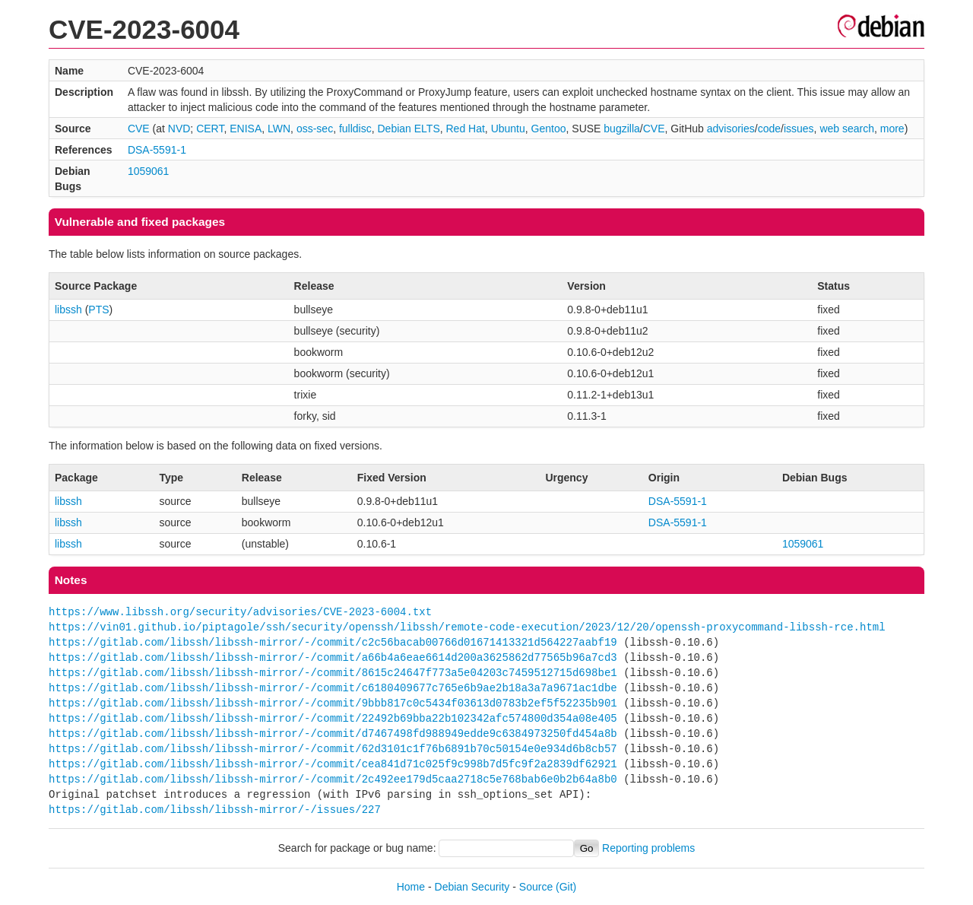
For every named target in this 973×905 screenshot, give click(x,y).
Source (536, 887)
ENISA (245, 128)
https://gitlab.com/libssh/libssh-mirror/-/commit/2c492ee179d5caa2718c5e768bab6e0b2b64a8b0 (333, 779)
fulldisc (355, 128)
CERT (209, 128)
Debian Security (472, 887)
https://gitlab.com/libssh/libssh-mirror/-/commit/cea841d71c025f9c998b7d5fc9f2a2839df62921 (333, 764)
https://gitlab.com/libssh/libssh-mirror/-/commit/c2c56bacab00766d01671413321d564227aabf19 (333, 642)
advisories (731, 128)
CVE (139, 128)
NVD (179, 128)
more (892, 128)
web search (846, 128)
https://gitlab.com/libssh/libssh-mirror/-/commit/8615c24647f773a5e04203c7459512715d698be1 (333, 672)
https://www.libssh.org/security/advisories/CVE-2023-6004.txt (240, 612)
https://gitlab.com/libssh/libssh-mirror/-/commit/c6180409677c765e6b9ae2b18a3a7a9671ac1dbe (333, 688)
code (769, 128)
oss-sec (314, 128)
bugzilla (621, 128)
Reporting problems (648, 848)
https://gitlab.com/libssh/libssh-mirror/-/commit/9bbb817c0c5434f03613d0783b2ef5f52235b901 (333, 703)
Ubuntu (508, 128)
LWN (279, 128)
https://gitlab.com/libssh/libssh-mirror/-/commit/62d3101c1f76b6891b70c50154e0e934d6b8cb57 (333, 748)
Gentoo (548, 128)
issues (799, 128)
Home (411, 887)
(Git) (566, 887)
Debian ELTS (408, 128)
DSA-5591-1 (157, 150)
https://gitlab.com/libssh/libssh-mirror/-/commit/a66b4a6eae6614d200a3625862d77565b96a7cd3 (333, 657)
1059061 (149, 171)
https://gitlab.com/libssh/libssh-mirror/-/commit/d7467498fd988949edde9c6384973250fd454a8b (333, 733)
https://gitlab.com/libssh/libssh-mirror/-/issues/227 (215, 809)
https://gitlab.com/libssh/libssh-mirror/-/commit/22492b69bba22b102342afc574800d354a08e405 (333, 718)
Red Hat (465, 128)
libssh (68, 309)
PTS (98, 309)
